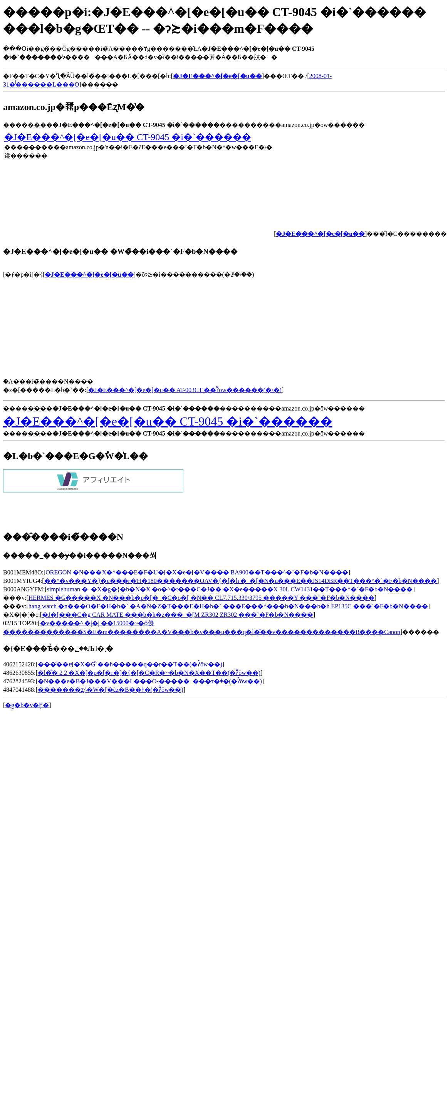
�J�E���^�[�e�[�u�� (89, 274)
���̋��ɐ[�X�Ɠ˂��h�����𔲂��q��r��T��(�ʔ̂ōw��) (130, 664)
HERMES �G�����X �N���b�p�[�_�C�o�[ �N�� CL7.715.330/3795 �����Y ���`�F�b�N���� (201, 597)
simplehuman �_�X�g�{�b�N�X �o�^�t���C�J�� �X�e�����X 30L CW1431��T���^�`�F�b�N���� (230, 589)
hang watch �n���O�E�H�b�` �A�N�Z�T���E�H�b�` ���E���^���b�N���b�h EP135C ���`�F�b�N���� (228, 606)
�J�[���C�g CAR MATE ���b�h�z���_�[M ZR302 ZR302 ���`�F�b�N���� (177, 614)
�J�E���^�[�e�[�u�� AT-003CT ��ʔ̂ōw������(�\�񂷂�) (185, 390)
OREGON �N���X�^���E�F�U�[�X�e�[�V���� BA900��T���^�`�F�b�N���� (196, 572)
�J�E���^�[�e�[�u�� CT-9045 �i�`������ (127, 137)
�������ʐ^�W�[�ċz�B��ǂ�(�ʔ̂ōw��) (110, 689)
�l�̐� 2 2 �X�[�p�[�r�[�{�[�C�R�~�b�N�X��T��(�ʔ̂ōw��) (149, 672)
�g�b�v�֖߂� (27, 705)
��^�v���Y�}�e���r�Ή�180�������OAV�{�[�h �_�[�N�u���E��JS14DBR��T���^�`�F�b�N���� (240, 581)
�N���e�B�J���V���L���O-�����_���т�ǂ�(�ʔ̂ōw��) (150, 681)
